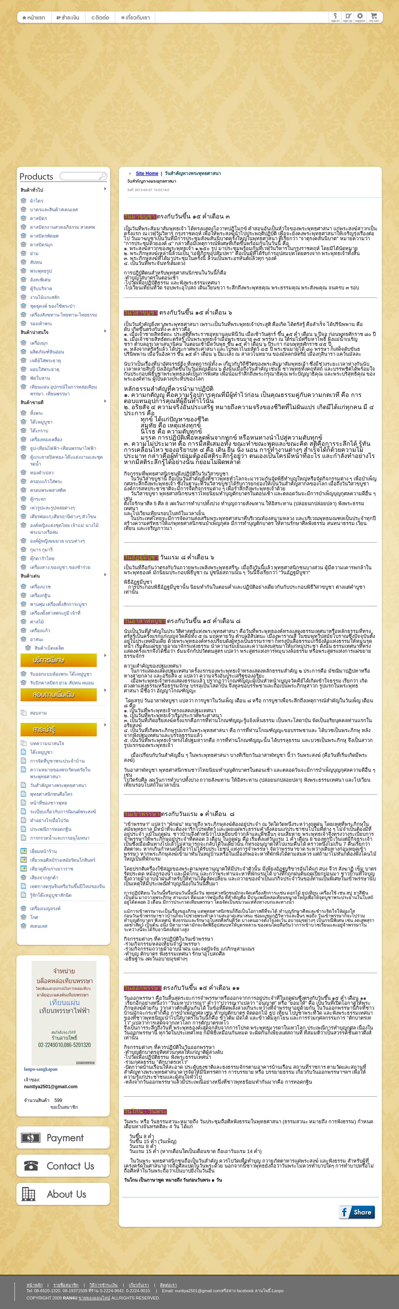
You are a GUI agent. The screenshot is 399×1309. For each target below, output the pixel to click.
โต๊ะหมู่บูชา (41, 422)
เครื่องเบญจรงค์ (45, 908)
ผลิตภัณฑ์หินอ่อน (47, 352)
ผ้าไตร (36, 201)
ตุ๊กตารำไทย (42, 558)
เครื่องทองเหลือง (46, 439)
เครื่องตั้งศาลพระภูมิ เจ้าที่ (55, 613)
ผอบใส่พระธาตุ (44, 369)
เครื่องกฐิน (40, 595)
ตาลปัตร (38, 218)
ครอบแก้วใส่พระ (46, 481)
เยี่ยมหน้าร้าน (43, 851)
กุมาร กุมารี (41, 550)
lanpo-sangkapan (41, 1069)
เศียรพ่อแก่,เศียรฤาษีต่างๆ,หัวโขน (63, 516)
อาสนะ (36, 639)
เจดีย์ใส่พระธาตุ (45, 360)
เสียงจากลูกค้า (44, 877)
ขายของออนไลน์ (94, 1298)
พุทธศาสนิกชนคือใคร (51, 794)
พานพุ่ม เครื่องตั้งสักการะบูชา (58, 604)
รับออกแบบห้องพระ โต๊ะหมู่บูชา (61, 674)
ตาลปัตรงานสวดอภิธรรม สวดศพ (62, 227)
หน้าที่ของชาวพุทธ (48, 803)
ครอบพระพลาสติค (48, 490)
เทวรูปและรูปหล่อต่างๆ (52, 508)
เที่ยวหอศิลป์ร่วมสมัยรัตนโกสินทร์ (62, 860)
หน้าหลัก (35, 1285)
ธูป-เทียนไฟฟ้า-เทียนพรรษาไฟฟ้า (63, 448)
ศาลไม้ (37, 622)
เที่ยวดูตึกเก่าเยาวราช (51, 869)
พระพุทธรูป (41, 271)
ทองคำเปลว (42, 472)
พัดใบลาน (40, 378)
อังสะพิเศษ (40, 280)
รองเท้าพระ (41, 323)
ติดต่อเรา (62, 1166)
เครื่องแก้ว (40, 630)
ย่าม (34, 253)
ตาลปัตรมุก (41, 244)
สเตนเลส (38, 926)
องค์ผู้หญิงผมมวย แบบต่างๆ (57, 541)
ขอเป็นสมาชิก (64, 1107)
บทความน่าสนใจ (47, 743)
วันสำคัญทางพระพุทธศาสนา (58, 785)
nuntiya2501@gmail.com (50, 1086)
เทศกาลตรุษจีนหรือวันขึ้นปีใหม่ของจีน (67, 886)
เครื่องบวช (40, 586)
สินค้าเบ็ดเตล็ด (49, 648)
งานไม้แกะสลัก (44, 297)
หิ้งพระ (36, 413)
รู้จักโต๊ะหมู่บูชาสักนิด (51, 895)
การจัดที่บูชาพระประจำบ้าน (57, 761)
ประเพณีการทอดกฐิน (50, 829)
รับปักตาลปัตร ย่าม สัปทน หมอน (62, 683)
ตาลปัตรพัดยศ (44, 236)
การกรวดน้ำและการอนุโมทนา (60, 838)
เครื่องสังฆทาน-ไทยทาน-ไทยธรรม (63, 315)
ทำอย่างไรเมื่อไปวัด (49, 820)
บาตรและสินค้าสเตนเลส (54, 209)
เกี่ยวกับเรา (62, 1194)
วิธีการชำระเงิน (62, 1138)
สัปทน (36, 262)
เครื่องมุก (39, 343)
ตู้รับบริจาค (41, 288)
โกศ (34, 917)
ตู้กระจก (38, 499)
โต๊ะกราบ (39, 431)
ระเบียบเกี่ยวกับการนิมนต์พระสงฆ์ (63, 811)
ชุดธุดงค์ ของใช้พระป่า (52, 306)
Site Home (147, 173)
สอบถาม (38, 713)
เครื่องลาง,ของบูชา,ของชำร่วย (60, 567)
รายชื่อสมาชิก (66, 1285)
